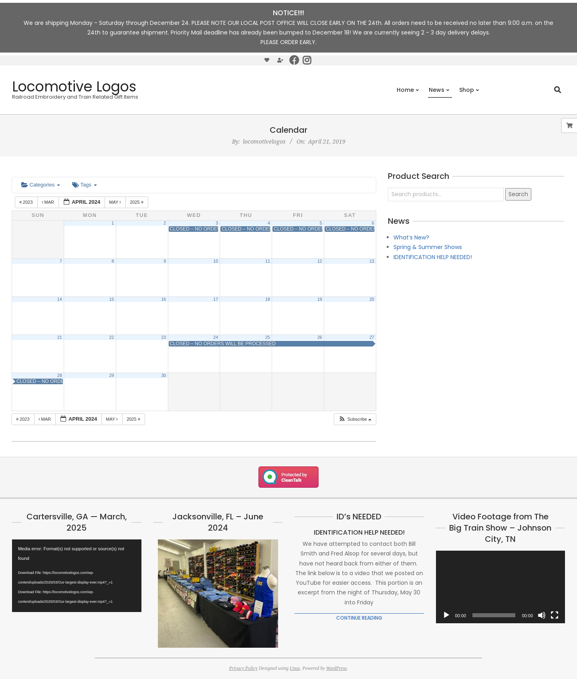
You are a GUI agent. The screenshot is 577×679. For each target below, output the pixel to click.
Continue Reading (359, 617)
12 (319, 261)
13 (371, 261)
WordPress (336, 668)
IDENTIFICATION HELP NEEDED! (432, 257)
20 (371, 299)
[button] (354, 419)
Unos (295, 668)
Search (518, 194)
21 (59, 337)
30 (163, 375)
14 (59, 299)
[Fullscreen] (555, 615)
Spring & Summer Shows (427, 247)
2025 (137, 202)
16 (163, 299)
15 (111, 299)
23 (163, 337)
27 (371, 337)
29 (111, 375)
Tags (84, 185)
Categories (40, 185)
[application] (76, 575)
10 (215, 261)
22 (111, 337)
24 (215, 337)
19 (319, 299)
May (115, 202)
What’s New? (411, 237)
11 (267, 261)
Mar (49, 202)
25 (267, 337)
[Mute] (542, 615)
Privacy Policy (243, 668)
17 (215, 299)
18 (267, 299)
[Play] (446, 615)
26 (319, 337)
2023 (26, 202)
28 (59, 375)
